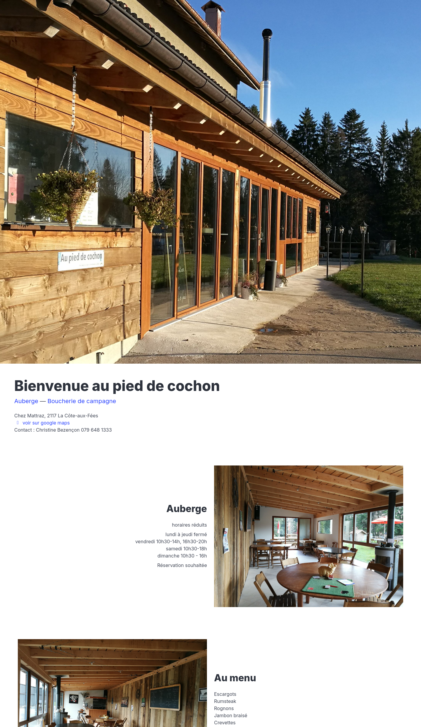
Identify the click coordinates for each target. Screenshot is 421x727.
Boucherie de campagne (82, 401)
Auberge (26, 401)
